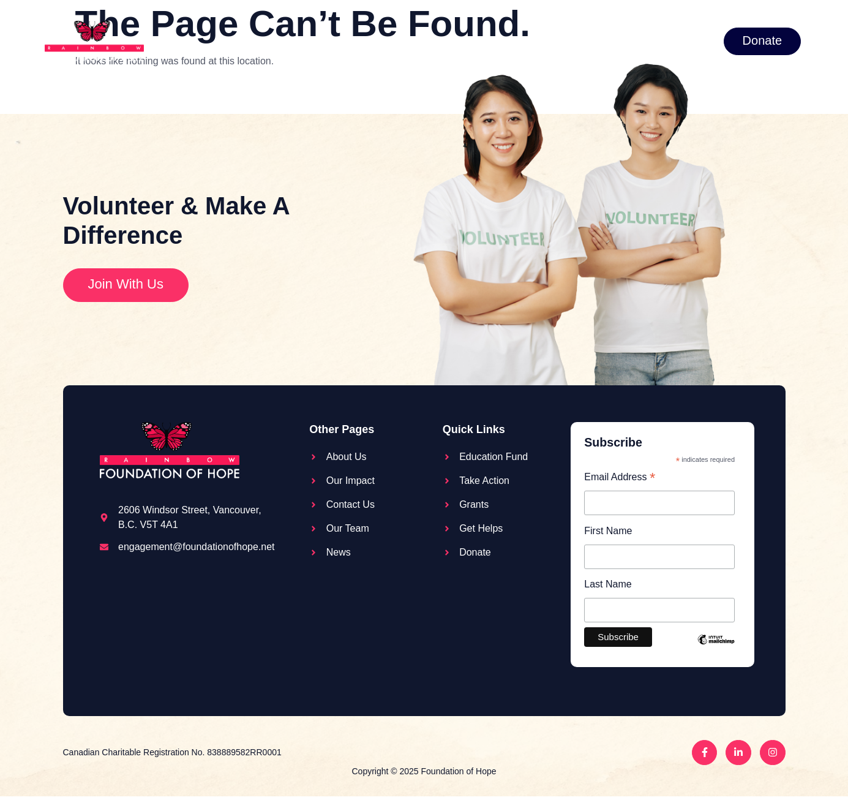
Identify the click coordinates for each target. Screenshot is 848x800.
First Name (608, 532)
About (236, 40)
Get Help (574, 40)
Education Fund (318, 40)
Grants (499, 40)
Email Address (619, 478)
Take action (415, 40)
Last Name (607, 586)
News (637, 40)
